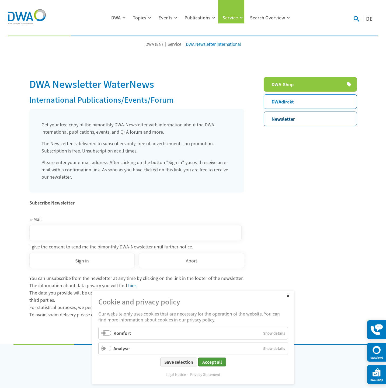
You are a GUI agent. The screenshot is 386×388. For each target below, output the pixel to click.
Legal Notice (176, 374)
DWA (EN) (154, 44)
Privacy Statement (205, 374)
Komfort (122, 333)
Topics (139, 17)
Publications (197, 17)
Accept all (212, 362)
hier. (132, 285)
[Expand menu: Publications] (214, 18)
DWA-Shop (283, 84)
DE (369, 18)
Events (165, 17)
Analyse (121, 348)
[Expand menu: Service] (241, 18)
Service (230, 17)
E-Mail (35, 219)
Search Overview (267, 17)
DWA (116, 17)
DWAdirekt (283, 101)
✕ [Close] (288, 296)
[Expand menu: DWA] (124, 18)
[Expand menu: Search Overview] (288, 18)
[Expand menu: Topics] (150, 18)
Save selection (178, 362)
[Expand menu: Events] (176, 18)
